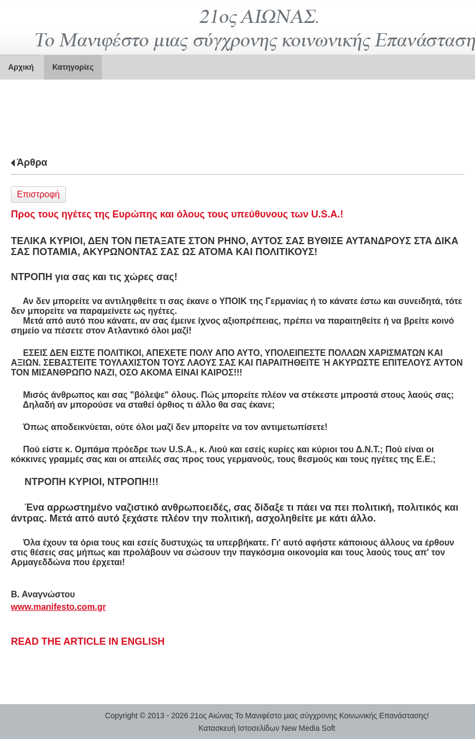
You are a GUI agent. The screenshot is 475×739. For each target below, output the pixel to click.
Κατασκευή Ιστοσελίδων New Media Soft (267, 728)
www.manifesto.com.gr (58, 606)
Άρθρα (32, 162)
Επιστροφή (38, 194)
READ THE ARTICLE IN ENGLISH (88, 641)
